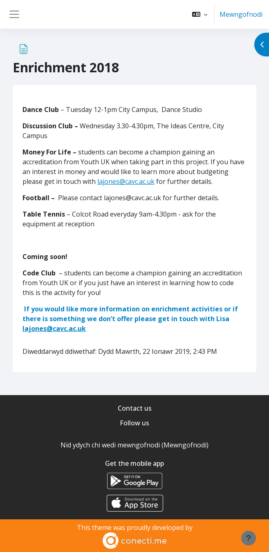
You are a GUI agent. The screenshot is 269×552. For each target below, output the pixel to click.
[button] (200, 14)
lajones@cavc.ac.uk (126, 181)
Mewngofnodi (241, 14)
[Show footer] (248, 538)
